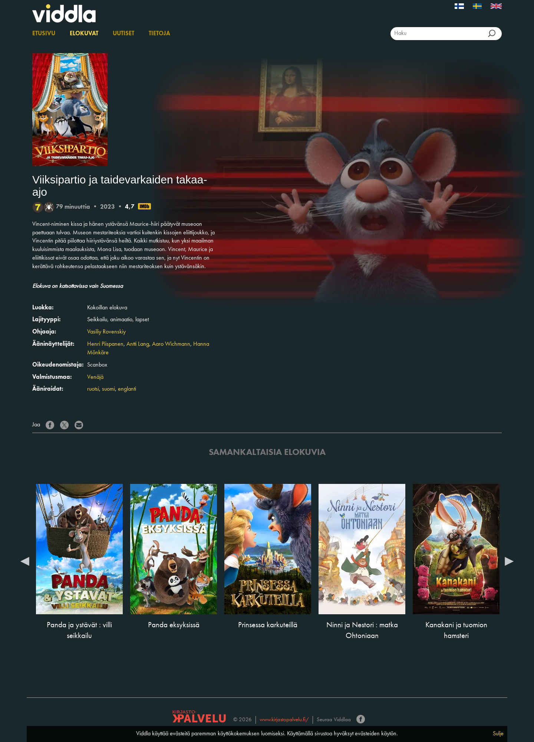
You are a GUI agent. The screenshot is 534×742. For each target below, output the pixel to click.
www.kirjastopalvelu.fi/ (284, 720)
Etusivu (43, 34)
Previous (24, 560)
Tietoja (159, 34)
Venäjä (95, 377)
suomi (108, 389)
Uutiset (123, 34)
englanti (127, 389)
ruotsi (93, 389)
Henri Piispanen (105, 344)
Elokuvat (84, 34)
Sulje (498, 734)
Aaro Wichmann (171, 344)
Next (509, 560)
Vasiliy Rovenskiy (106, 332)
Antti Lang (137, 344)
